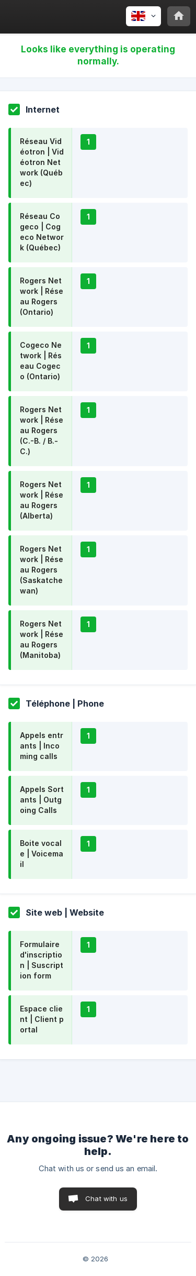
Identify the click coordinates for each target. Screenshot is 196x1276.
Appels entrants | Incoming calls (41, 746)
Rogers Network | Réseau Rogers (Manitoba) (41, 639)
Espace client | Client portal (42, 1019)
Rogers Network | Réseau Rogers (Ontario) (41, 296)
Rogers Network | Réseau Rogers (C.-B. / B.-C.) (41, 430)
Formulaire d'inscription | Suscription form (41, 960)
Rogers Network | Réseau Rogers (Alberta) (41, 500)
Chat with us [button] (106, 1198)
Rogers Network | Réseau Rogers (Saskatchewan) (41, 569)
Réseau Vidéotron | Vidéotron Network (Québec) (42, 162)
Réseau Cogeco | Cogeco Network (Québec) (42, 232)
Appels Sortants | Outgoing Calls (42, 800)
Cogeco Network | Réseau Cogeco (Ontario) (41, 360)
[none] (143, 16)
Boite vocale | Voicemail (41, 853)
